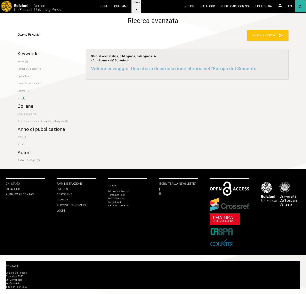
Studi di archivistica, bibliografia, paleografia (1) (43, 121)
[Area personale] (280, 5)
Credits (62, 189)
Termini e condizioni (72, 205)
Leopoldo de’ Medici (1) (30, 83)
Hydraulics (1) (25, 76)
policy (190, 6)
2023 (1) (22, 144)
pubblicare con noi (235, 6)
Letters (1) (23, 91)
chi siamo (121, 6)
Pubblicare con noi (20, 194)
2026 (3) (22, 137)
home (104, 6)
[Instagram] (178, 193)
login (61, 210)
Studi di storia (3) (27, 114)
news (136, 7)
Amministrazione (69, 183)
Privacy (62, 199)
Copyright (64, 194)
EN (290, 6)
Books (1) (23, 61)
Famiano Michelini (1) (29, 68)
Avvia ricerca (268, 35)
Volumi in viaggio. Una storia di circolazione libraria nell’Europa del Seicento (173, 68)
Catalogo (13, 189)
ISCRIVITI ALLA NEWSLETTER (178, 183)
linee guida (263, 6)
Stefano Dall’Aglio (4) (29, 160)
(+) (23, 98)
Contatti (12, 266)
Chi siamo (13, 183)
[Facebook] (178, 189)
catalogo (207, 6)
